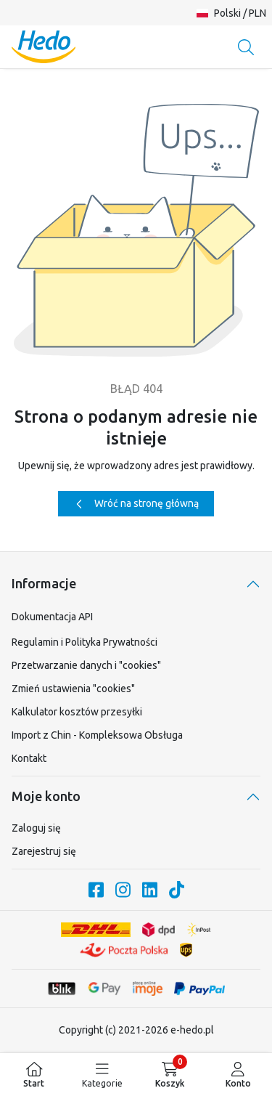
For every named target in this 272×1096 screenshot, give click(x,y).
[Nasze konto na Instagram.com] (123, 889)
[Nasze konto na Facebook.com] (96, 889)
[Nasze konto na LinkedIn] (149, 889)
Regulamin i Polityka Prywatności (84, 642)
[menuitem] (34, 1074)
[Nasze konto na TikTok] (176, 889)
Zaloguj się (36, 828)
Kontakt (29, 758)
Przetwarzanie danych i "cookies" (86, 665)
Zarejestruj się (44, 851)
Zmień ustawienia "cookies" (73, 688)
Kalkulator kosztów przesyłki (77, 712)
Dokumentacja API (52, 616)
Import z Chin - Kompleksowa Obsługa (97, 735)
